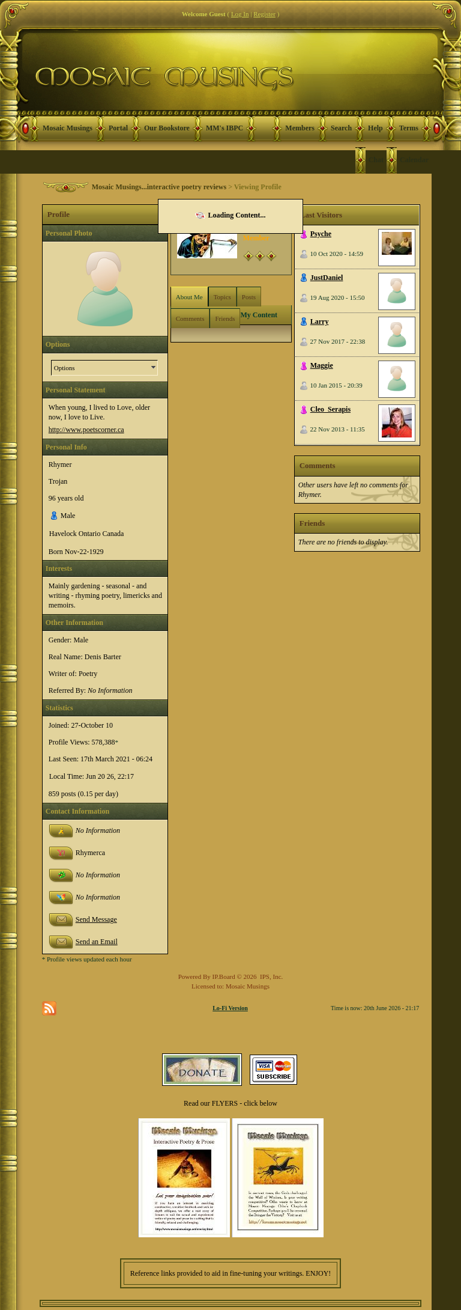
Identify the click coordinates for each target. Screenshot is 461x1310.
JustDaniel (326, 277)
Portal (118, 128)
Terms (408, 128)
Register (264, 13)
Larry (319, 321)
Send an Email (97, 941)
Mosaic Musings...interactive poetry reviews (159, 187)
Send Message (96, 919)
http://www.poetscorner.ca (86, 429)
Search (341, 128)
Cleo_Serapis (330, 409)
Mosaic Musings (67, 128)
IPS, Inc (270, 976)
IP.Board (223, 976)
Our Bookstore (167, 128)
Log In (240, 13)
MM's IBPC (224, 128)
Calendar (414, 160)
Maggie (321, 365)
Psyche (320, 234)
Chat (376, 160)
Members (300, 128)
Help (375, 128)
